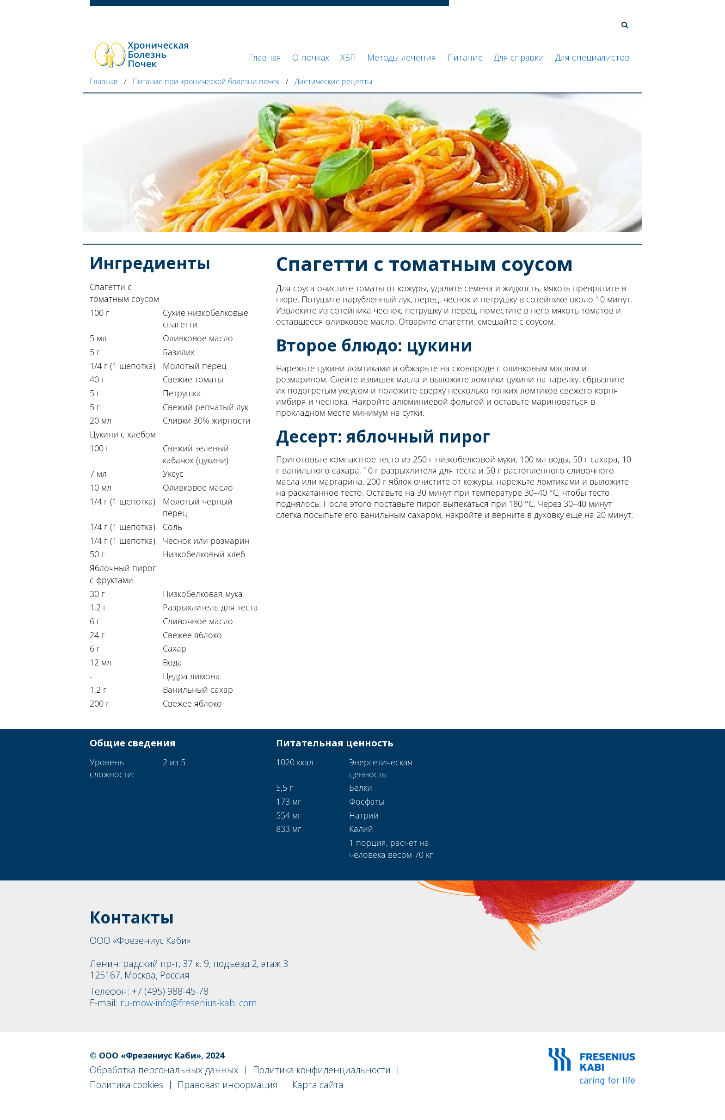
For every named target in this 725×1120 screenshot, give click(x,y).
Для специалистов (592, 57)
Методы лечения (401, 57)
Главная (265, 57)
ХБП (348, 57)
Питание (465, 57)
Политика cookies (126, 1084)
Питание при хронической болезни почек (206, 81)
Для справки (519, 57)
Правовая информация (228, 1084)
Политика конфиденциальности (322, 1070)
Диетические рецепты (334, 81)
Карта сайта (318, 1084)
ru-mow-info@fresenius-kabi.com (188, 1003)
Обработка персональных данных (164, 1070)
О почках (310, 57)
